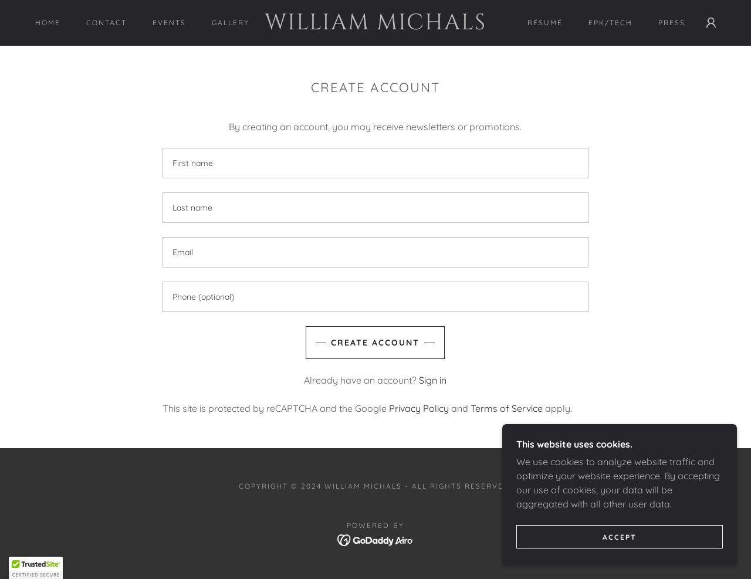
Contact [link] (106, 22)
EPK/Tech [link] (610, 22)
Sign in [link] (432, 380)
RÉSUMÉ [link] (545, 22)
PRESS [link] (671, 22)
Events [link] (169, 22)
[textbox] (375, 163)
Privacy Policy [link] (419, 408)
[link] (376, 26)
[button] (711, 23)
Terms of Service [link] (507, 408)
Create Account (375, 342)
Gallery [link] (230, 22)
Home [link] (47, 22)
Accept (620, 537)
